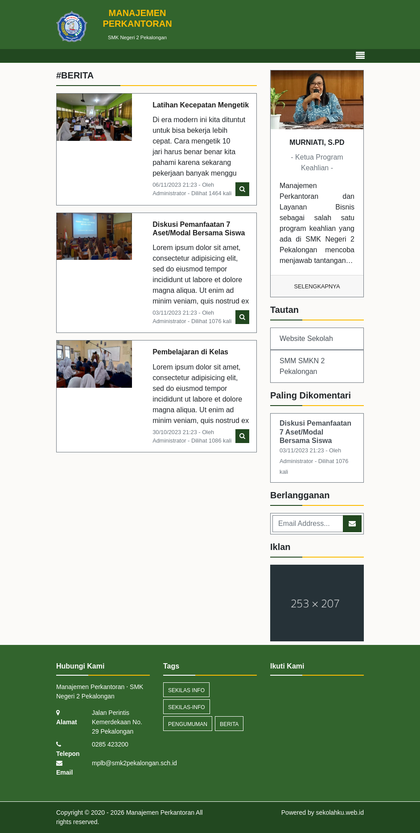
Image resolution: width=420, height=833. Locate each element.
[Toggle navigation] (360, 55)
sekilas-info (186, 707)
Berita (229, 724)
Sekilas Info (186, 690)
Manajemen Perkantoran (159, 812)
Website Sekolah (306, 338)
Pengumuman (187, 724)
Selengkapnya (317, 286)
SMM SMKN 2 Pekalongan (302, 366)
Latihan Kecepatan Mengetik (200, 105)
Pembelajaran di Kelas (190, 352)
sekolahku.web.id (340, 812)
